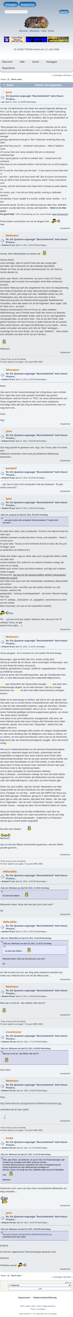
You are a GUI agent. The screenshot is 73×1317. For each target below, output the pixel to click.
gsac (9, 92)
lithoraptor (12, 369)
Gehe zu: (68, 1283)
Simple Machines (49, 1306)
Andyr (9, 1137)
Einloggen (10, 4)
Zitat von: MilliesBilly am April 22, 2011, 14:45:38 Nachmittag (26, 938)
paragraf (11, 468)
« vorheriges (57, 75)
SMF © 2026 (36, 1306)
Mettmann (12, 235)
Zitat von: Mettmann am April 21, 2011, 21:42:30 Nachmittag (26, 1154)
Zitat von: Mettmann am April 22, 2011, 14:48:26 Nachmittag (26, 1048)
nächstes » (68, 75)
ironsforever (13, 1031)
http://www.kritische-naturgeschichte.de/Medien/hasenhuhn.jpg (30, 1103)
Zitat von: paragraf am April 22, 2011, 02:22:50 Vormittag (24, 515)
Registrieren (27, 4)
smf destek (41, 1309)
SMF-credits (25, 1306)
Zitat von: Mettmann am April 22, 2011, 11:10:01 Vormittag (25, 888)
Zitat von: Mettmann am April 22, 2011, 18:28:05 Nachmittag (26, 1229)
